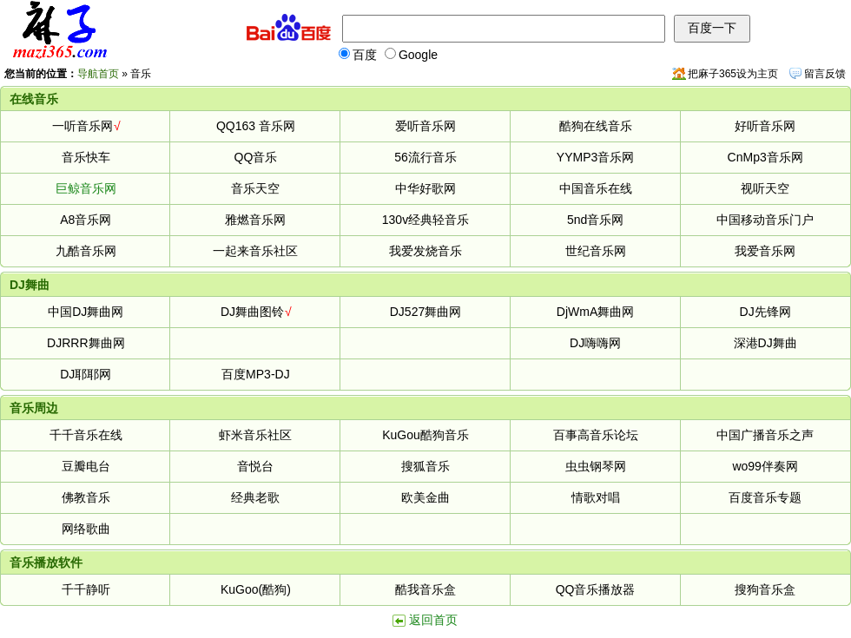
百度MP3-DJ (255, 374)
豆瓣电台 (86, 466)
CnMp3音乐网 (765, 157)
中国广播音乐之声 (765, 435)
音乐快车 (86, 157)
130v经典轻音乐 (425, 220)
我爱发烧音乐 (425, 251)
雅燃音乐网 (255, 220)
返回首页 (433, 620)
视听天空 (765, 188)
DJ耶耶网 (85, 374)
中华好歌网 (425, 188)
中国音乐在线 (595, 188)
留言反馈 (825, 74)
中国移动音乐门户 (765, 220)
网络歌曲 (86, 529)
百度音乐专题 (765, 497)
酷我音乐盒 (425, 589)
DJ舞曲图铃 (252, 312)
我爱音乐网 (765, 251)
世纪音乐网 (595, 251)
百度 (358, 55)
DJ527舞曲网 (425, 312)
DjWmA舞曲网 (595, 312)
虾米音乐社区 (255, 435)
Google (411, 55)
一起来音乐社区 (255, 251)
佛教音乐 (86, 497)
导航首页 (98, 74)
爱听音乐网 (425, 126)
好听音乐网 (765, 126)
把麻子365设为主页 (733, 74)
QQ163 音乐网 (255, 126)
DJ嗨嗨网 (595, 343)
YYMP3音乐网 (595, 157)
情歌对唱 (595, 497)
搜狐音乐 (425, 466)
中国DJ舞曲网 (85, 312)
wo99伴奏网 (764, 466)
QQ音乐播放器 (596, 589)
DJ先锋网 (765, 312)
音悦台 (255, 466)
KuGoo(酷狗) (256, 589)
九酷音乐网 (86, 251)
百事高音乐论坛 (595, 435)
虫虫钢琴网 (595, 466)
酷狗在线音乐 (595, 126)
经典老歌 (255, 497)
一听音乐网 (82, 126)
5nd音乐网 (595, 220)
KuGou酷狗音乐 (425, 435)
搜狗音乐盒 (765, 589)
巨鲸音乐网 (86, 188)
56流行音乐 (425, 157)
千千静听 (86, 589)
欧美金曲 (425, 497)
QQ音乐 (256, 157)
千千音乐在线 (85, 435)
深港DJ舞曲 (765, 343)
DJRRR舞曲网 (85, 343)
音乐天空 (255, 188)
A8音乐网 (85, 220)
